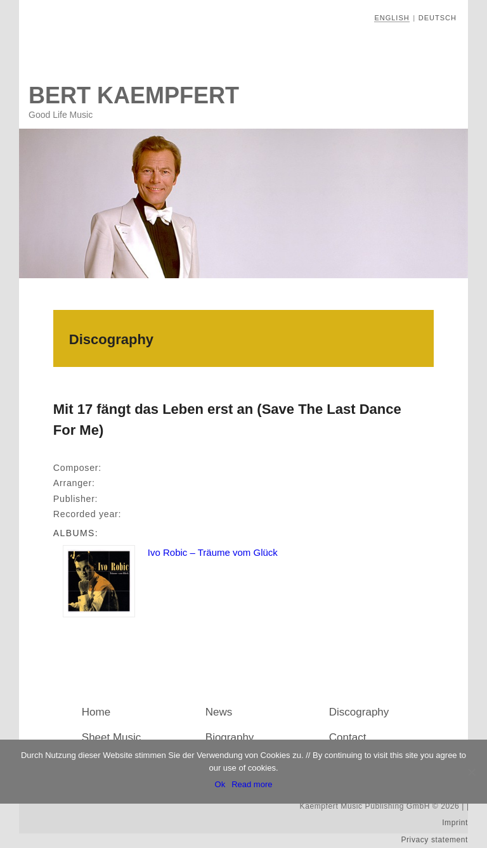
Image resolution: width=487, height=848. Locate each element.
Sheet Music (111, 737)
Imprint (455, 822)
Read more (251, 784)
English (391, 18)
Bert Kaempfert (134, 95)
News (219, 712)
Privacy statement (434, 839)
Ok (220, 784)
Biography (229, 737)
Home (96, 712)
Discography (359, 712)
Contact (348, 737)
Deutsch (438, 18)
